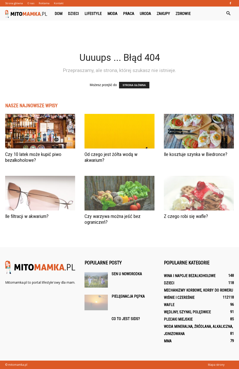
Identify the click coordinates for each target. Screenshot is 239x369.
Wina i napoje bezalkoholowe (189, 276)
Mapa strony (216, 365)
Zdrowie (183, 13)
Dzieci (73, 13)
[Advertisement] (119, 33)
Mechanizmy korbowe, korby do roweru (198, 290)
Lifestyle (93, 13)
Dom (58, 13)
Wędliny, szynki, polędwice (187, 312)
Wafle (169, 305)
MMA (168, 341)
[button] (228, 13)
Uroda (145, 13)
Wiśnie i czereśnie (179, 297)
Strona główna (14, 3)
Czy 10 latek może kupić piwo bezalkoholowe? (33, 157)
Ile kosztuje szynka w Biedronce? (195, 154)
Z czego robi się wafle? (186, 216)
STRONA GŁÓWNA (134, 85)
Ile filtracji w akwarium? (27, 216)
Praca (128, 13)
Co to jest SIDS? (126, 319)
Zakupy (163, 13)
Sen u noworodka (127, 274)
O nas (30, 3)
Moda (112, 13)
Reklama (44, 3)
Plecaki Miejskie (178, 319)
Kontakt (58, 3)
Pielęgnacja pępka (128, 296)
